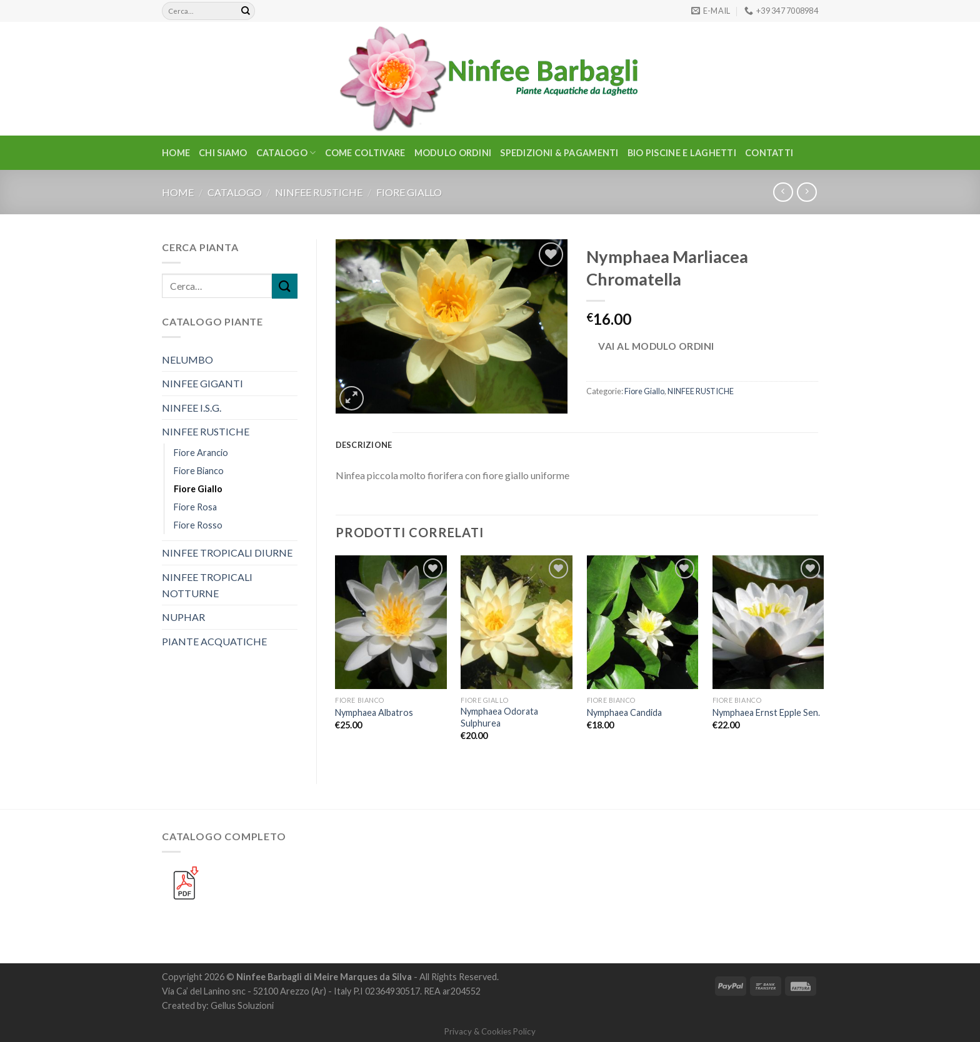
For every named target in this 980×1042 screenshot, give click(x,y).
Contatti (769, 152)
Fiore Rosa (195, 507)
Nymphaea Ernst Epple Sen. (766, 712)
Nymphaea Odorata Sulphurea (499, 717)
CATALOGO (286, 153)
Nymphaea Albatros (374, 712)
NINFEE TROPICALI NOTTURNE (207, 585)
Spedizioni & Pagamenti (559, 152)
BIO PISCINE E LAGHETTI (682, 152)
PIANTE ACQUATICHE (214, 641)
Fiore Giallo (409, 192)
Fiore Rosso (198, 525)
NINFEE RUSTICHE (318, 192)
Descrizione (364, 445)
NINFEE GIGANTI (202, 383)
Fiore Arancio (201, 452)
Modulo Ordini (453, 152)
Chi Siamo (223, 152)
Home (176, 152)
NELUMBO (187, 359)
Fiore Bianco (199, 470)
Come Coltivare (365, 152)
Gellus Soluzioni (242, 1005)
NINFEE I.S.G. (191, 408)
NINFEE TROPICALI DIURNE (227, 552)
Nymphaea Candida (624, 712)
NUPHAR (183, 617)
